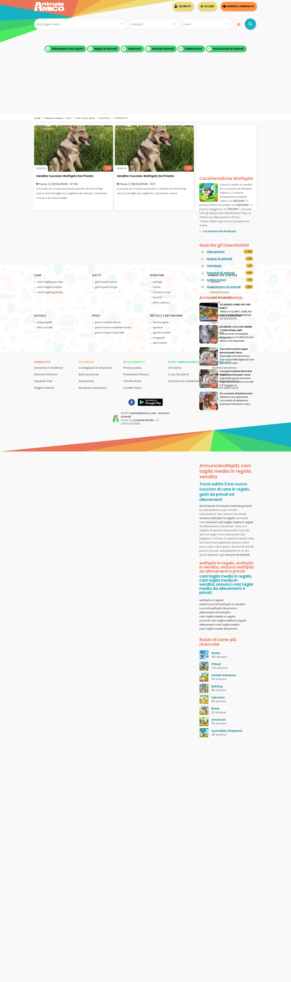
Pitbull (216, 664)
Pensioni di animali (221, 273)
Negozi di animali (102, 48)
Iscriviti (185, 6)
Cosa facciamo (178, 374)
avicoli (215, 302)
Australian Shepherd (226, 731)
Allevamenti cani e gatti (64, 48)
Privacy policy (132, 368)
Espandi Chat (43, 381)
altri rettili (160, 343)
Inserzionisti (220, 374)
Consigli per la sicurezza (95, 368)
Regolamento (134, 362)
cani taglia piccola (50, 282)
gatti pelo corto (106, 282)
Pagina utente (44, 388)
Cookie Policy (132, 388)
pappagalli (44, 322)
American (218, 720)
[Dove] (206, 24)
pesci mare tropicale (109, 332)
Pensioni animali (160, 48)
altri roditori (161, 302)
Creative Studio (143, 420)
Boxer (215, 709)
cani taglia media (85, 118)
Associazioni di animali (225, 48)
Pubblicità (42, 362)
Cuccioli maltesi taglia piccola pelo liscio (234, 350)
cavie (157, 287)
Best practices (89, 374)
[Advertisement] (145, 89)
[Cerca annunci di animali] (250, 24)
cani (68, 118)
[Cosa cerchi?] (80, 24)
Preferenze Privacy (136, 374)
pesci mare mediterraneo (113, 327)
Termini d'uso (132, 381)
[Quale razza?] (153, 24)
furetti (157, 297)
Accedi (209, 6)
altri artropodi (220, 338)
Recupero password (92, 388)
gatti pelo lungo (106, 287)
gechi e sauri (162, 332)
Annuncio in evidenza (48, 368)
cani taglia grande (50, 292)
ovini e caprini (220, 297)
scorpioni (217, 332)
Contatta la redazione (183, 381)
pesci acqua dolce (108, 322)
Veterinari (131, 48)
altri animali (219, 308)
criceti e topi (162, 292)
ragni (214, 322)
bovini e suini (220, 292)
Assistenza (86, 381)
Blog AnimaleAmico (225, 381)
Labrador (218, 697)
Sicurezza (86, 362)
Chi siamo (175, 368)
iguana (158, 327)
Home (37, 118)
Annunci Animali (53, 118)
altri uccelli (45, 327)
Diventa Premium (46, 374)
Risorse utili (221, 362)
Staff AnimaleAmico (183, 362)
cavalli (215, 282)
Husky (215, 653)
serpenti (159, 338)
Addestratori (190, 48)
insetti (215, 327)
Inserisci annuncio (240, 6)
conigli (157, 282)
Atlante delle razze (225, 388)
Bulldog (217, 686)
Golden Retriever (223, 675)
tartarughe (161, 322)
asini (214, 287)
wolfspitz (105, 118)
